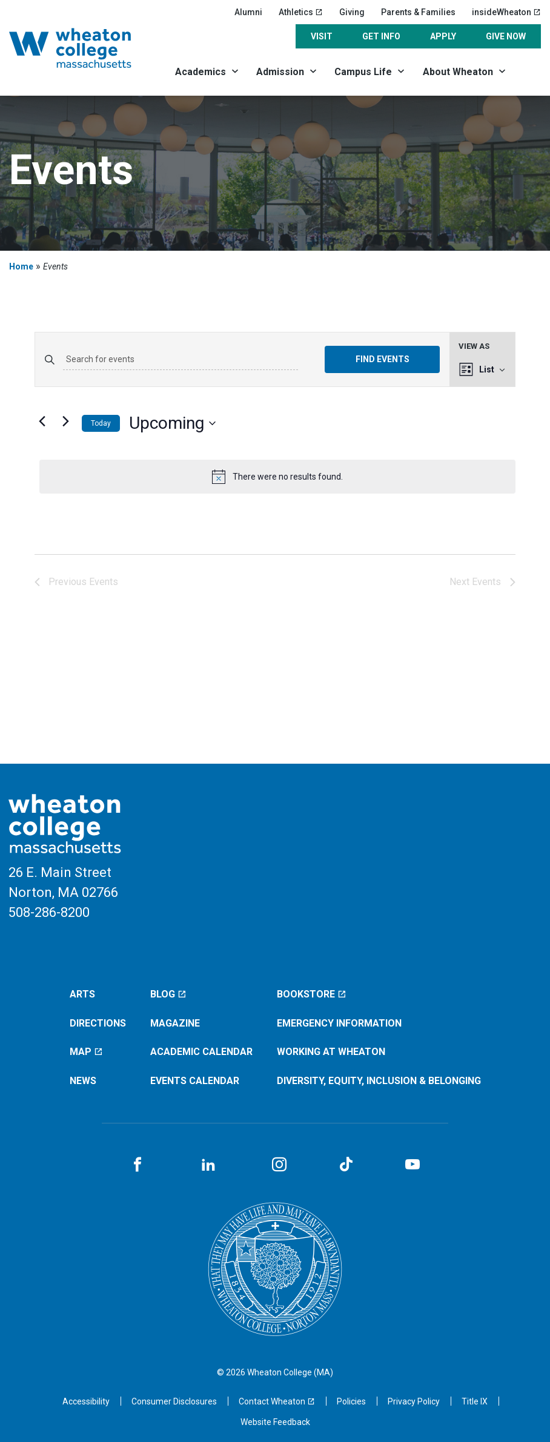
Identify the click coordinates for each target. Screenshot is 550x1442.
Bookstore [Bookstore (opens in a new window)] (311, 994)
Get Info (381, 36)
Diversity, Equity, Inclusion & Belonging (379, 1080)
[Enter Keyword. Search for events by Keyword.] (180, 359)
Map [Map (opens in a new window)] (86, 1051)
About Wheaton (458, 72)
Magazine (175, 1023)
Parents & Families (418, 12)
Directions (98, 1023)
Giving (352, 12)
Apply (443, 36)
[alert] (277, 477)
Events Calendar (194, 1080)
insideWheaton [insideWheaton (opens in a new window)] (506, 12)
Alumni (248, 12)
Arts (82, 994)
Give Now (506, 36)
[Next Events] (65, 421)
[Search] (528, 71)
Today (101, 423)
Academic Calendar (201, 1051)
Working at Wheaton (331, 1051)
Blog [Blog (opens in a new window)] (168, 994)
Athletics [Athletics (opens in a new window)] (301, 12)
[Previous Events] (42, 421)
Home (21, 266)
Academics (200, 72)
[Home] (83, 47)
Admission (280, 72)
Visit (322, 36)
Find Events (382, 359)
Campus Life (363, 72)
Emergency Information (339, 1023)
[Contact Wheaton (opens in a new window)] (277, 1401)
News (83, 1080)
